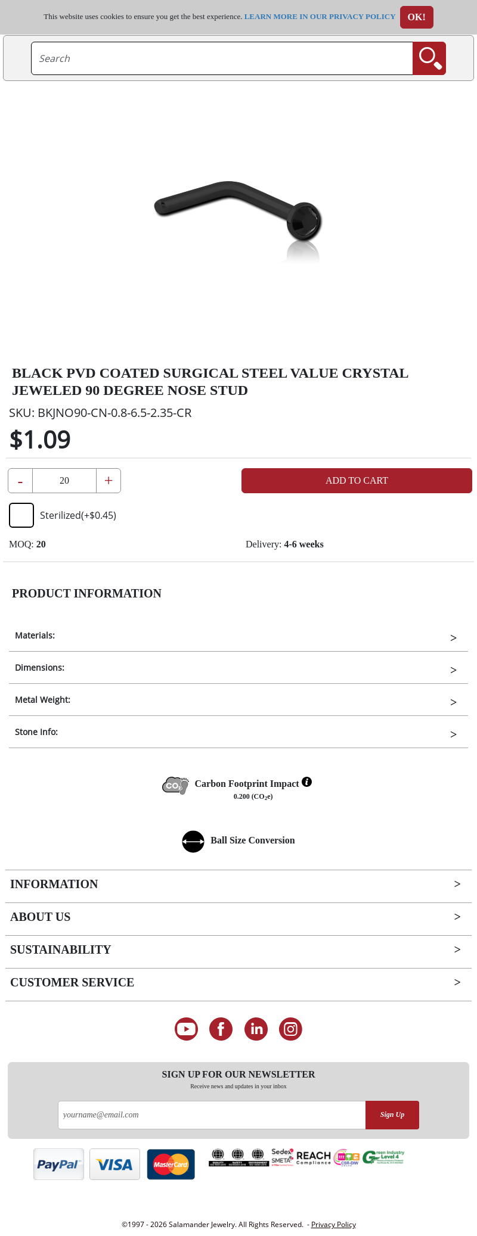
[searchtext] (222, 58)
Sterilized (62, 515)
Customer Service (72, 982)
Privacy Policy (333, 1224)
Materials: (35, 635)
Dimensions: (39, 667)
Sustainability (60, 949)
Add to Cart (357, 480)
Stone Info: (36, 731)
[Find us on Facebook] (221, 1029)
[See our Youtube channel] (186, 1029)
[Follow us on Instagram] (291, 1029)
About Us (40, 916)
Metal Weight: (42, 699)
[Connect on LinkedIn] (256, 1029)
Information (54, 884)
